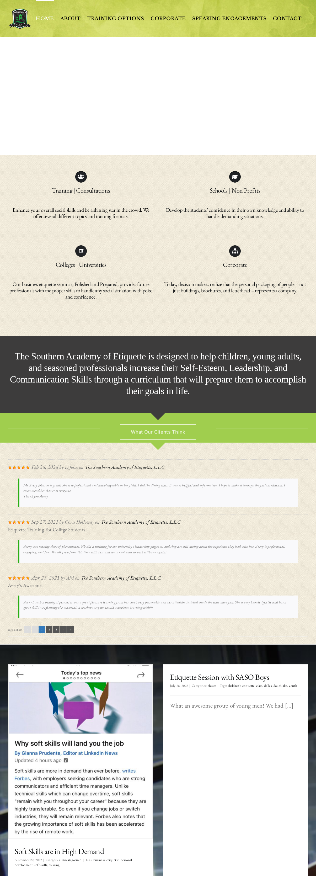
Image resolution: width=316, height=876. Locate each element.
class (247, 685)
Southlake (268, 685)
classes (199, 685)
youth (280, 685)
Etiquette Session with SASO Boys (207, 677)
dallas (255, 685)
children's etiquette (228, 685)
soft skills (40, 865)
